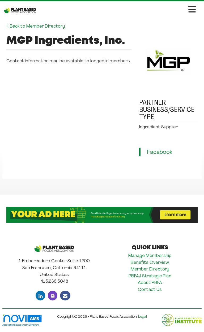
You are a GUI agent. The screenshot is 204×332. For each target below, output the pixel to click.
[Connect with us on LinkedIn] (40, 295)
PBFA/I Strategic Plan (150, 276)
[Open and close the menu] (117, 10)
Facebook (159, 151)
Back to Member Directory (35, 26)
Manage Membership (150, 255)
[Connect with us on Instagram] (52, 295)
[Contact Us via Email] (65, 295)
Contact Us (150, 289)
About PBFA (150, 282)
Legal (142, 316)
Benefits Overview (150, 262)
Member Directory (150, 269)
